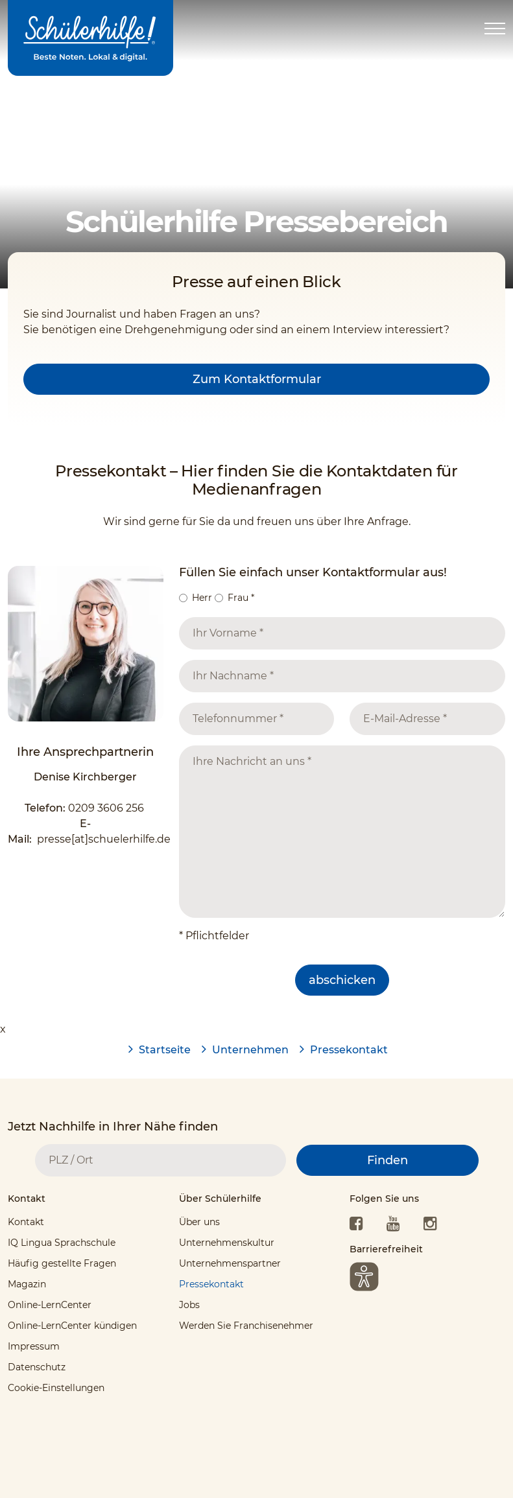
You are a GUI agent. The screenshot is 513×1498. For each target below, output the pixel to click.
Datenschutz (37, 1367)
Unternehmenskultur (226, 1242)
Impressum (34, 1346)
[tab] (85, 1201)
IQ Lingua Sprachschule (61, 1242)
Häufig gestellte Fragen (62, 1263)
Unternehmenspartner (230, 1263)
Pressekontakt (211, 1284)
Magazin (27, 1284)
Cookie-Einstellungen (56, 1388)
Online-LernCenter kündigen (72, 1325)
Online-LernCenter (49, 1305)
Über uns (199, 1222)
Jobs (189, 1305)
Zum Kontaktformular (257, 379)
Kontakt (26, 1222)
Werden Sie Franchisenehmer (246, 1325)
